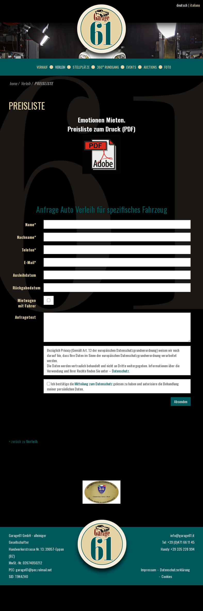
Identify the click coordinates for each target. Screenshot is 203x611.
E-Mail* (30, 262)
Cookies (166, 576)
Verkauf (42, 67)
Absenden (180, 401)
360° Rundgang (108, 67)
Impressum (148, 569)
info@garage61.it (182, 535)
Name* (30, 224)
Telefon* (29, 249)
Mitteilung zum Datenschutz (93, 383)
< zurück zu (23, 441)
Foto (167, 67)
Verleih (60, 67)
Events (131, 67)
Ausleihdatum (24, 275)
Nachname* (26, 237)
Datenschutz (120, 370)
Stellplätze (81, 67)
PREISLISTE (43, 83)
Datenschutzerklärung (175, 569)
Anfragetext (25, 317)
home (13, 83)
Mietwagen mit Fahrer (27, 302)
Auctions (150, 67)
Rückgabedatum (26, 287)
